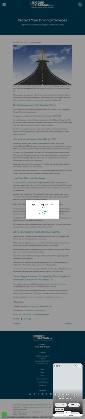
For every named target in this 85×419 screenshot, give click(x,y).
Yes (45, 214)
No (39, 214)
